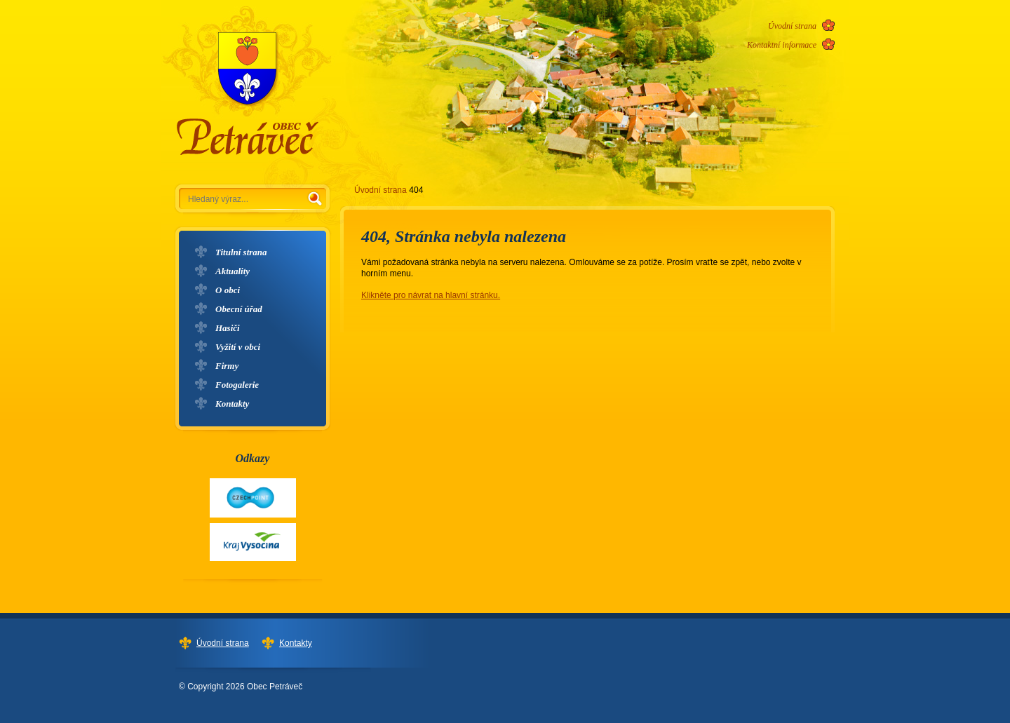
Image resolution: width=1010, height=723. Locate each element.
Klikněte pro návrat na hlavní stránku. (430, 295)
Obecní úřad (238, 309)
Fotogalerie (237, 384)
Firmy (226, 365)
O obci (227, 290)
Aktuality (232, 271)
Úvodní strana (792, 26)
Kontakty (232, 403)
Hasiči (227, 328)
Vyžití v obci (237, 347)
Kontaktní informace (781, 45)
